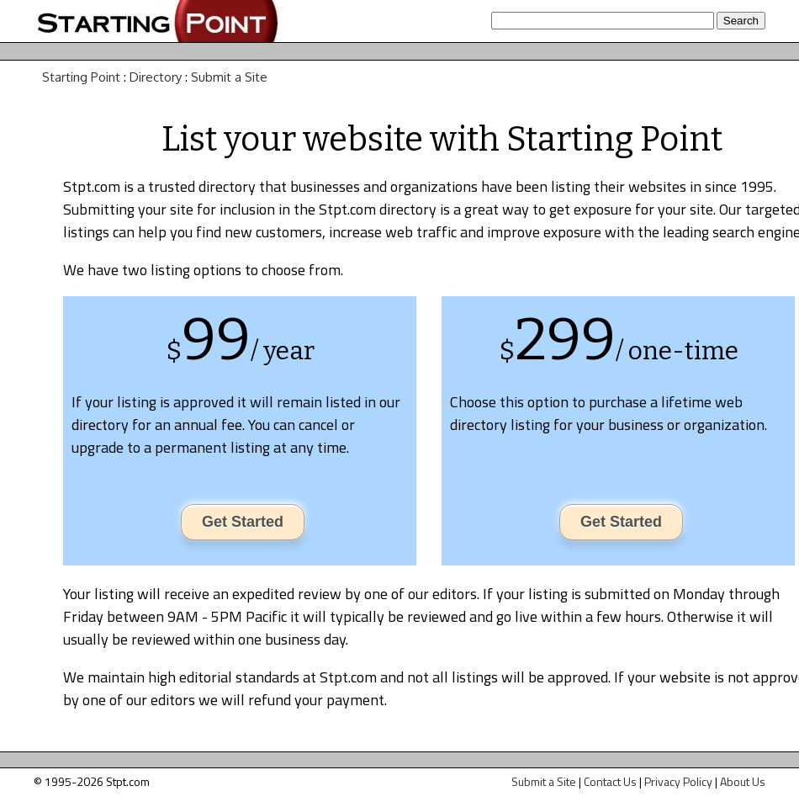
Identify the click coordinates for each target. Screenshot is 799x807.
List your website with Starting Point (441, 139)
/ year (283, 351)
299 (565, 340)
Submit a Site (229, 77)
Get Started (242, 521)
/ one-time (677, 351)
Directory (156, 77)
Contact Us (610, 781)
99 (216, 340)
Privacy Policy (678, 781)
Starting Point (81, 77)
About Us (742, 781)
